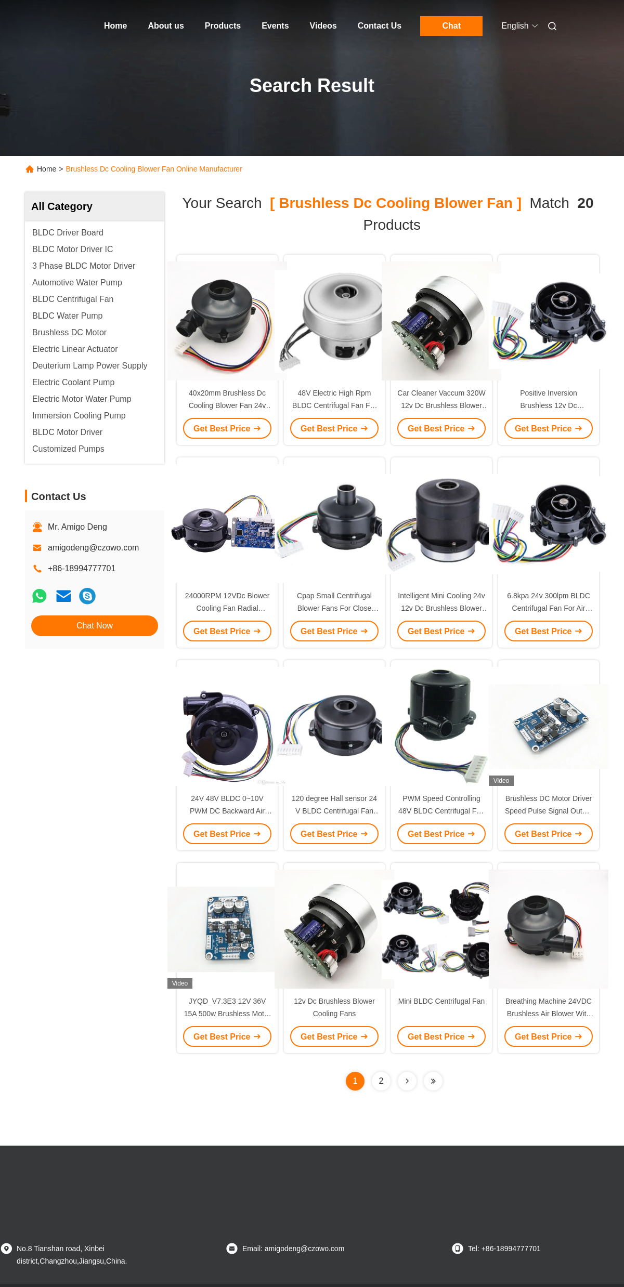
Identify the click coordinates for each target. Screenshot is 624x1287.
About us (166, 25)
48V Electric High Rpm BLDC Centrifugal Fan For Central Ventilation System (334, 405)
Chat (451, 25)
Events (275, 25)
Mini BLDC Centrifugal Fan (441, 1001)
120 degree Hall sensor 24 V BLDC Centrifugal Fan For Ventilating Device (334, 811)
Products (223, 25)
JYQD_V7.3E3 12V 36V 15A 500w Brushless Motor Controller (227, 1013)
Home (115, 25)
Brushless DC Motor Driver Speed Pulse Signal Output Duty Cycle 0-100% (548, 811)
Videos (323, 25)
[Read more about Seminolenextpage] (407, 1081)
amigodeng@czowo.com (93, 547)
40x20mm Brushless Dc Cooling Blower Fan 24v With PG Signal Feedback (227, 405)
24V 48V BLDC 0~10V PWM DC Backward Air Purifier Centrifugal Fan (227, 811)
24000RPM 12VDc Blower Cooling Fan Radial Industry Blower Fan (227, 608)
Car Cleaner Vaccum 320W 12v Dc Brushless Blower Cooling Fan (441, 405)
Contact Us (379, 25)
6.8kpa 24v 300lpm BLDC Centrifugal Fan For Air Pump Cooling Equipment (548, 608)
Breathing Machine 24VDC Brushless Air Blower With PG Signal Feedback (548, 1013)
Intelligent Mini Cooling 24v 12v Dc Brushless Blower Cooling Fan (441, 608)
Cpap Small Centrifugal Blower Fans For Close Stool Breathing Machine (334, 608)
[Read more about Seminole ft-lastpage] (433, 1081)
